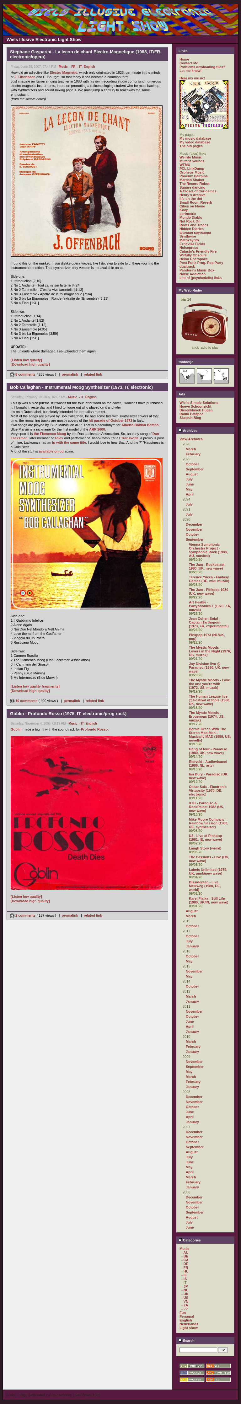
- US (184, 1298)
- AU (184, 1252)
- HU (185, 1271)
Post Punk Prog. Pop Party (201, 263)
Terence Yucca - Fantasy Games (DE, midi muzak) (209, 579)
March (191, 449)
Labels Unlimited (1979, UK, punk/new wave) (208, 871)
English (89, 66)
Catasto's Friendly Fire (198, 251)
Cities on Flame (192, 206)
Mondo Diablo (190, 217)
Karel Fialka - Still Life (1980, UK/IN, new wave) (208, 900)
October (192, 464)
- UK (185, 1294)
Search (187, 1340)
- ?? (184, 1309)
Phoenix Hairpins (193, 176)
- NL (184, 1290)
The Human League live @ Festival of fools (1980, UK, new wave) (209, 700)
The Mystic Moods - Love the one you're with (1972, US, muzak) (209, 683)
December (194, 524)
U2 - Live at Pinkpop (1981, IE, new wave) (205, 837)
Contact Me (188, 63)
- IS (184, 1279)
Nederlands (188, 1324)
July (189, 479)
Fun (182, 1313)
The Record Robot (194, 183)
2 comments (23, 915)
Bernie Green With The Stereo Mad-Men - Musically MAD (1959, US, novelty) (210, 734)
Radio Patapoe (191, 414)
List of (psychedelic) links (200, 278)
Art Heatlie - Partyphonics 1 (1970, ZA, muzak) (210, 606)
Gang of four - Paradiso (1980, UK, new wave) (208, 751)
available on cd (51, 451)
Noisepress (188, 247)
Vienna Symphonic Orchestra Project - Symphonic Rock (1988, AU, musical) (208, 550)
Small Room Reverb (195, 202)
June (190, 484)
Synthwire (187, 236)
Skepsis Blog (190, 418)
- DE (184, 1264)
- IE (184, 1275)
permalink (70, 374)
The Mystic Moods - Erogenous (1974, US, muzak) (206, 716)
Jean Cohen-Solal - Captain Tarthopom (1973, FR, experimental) (209, 622)
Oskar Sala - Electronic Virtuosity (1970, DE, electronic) (208, 790)
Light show (188, 1328)
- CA (185, 1260)
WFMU (184, 165)
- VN (184, 1301)
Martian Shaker (191, 180)
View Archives (191, 439)
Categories (190, 1240)
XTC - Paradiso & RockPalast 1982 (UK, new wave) (206, 806)
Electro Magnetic (63, 72)
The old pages (191, 146)
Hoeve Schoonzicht (195, 406)
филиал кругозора (195, 232)
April (190, 494)
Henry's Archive (192, 195)
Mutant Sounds (191, 161)
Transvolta (129, 438)
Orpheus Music (191, 172)
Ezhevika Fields (192, 244)
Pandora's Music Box (196, 270)
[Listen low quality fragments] (35, 686)
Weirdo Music (190, 157)
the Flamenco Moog (50, 434)
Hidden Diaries (191, 229)
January (192, 946)
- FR (72, 66)
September (195, 469)
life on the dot (190, 199)
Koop (183, 210)
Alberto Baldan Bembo (140, 425)
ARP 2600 (97, 429)
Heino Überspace (193, 259)
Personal (186, 1316)
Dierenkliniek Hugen (196, 410)
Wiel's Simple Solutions (198, 403)
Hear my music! (192, 78)
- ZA (184, 1305)
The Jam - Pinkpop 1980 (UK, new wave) (208, 591)
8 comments (23, 374)
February (193, 454)
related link (93, 374)
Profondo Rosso (94, 729)
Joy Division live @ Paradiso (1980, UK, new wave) (209, 667)
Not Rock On (190, 221)
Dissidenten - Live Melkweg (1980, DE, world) (205, 886)
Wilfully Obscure (193, 255)
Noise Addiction (192, 274)
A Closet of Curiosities (198, 191)
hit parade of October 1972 (110, 420)
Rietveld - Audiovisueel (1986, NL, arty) (208, 763)
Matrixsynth (189, 240)
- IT (79, 66)
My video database (194, 142)
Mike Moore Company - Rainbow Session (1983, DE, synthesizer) (208, 823)
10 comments (24, 701)
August (192, 474)
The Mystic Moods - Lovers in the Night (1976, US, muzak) (210, 651)
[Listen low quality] (26, 360)
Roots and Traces (193, 225)
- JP (184, 1286)
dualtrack (187, 266)
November (194, 529)
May (189, 489)
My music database (195, 138)
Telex (59, 438)
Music (63, 66)
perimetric (187, 214)
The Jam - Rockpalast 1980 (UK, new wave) (206, 566)
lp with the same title (69, 442)
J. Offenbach (24, 77)
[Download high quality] (30, 364)
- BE (184, 1256)
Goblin (16, 729)
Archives (188, 430)
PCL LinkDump (191, 168)
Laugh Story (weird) (205, 848)
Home (184, 59)
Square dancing (192, 187)
